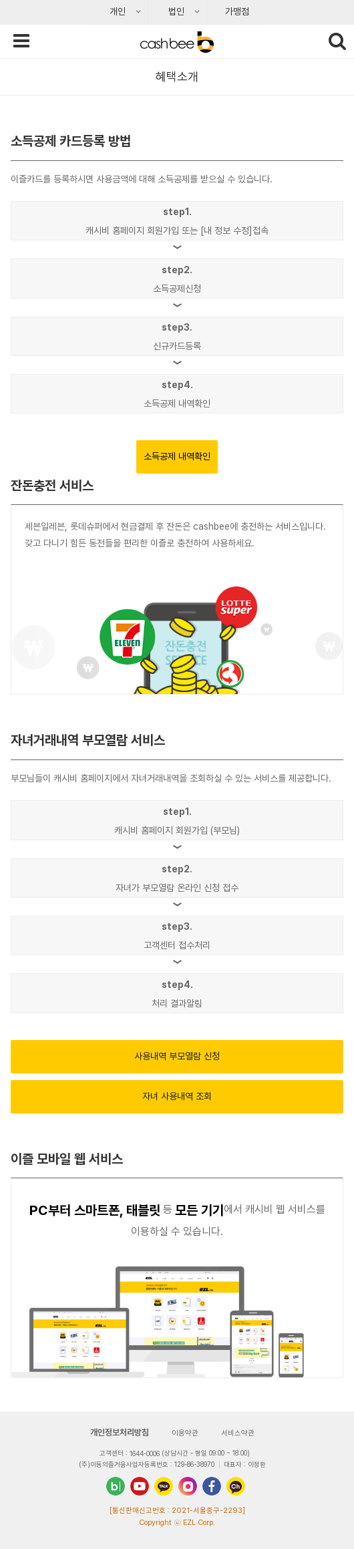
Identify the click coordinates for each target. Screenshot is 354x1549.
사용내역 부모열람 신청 (177, 1056)
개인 (109, 15)
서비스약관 (237, 1433)
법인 (168, 15)
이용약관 (185, 1433)
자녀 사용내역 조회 (177, 1096)
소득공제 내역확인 (177, 456)
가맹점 (237, 11)
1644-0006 (145, 1453)
